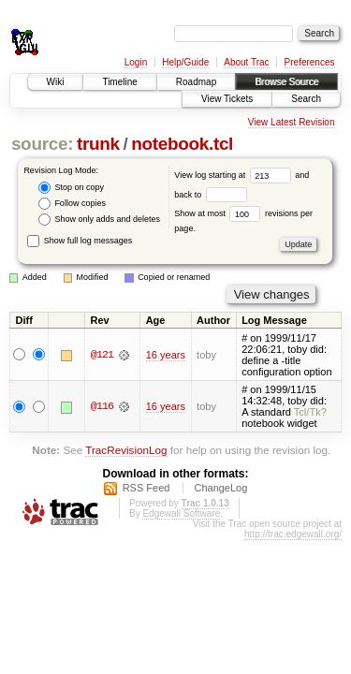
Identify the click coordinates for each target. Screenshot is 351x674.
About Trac (246, 62)
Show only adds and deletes (99, 219)
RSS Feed (146, 487)
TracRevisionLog (126, 450)
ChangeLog (220, 487)
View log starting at (234, 175)
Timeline (119, 82)
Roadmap (196, 82)
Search (306, 99)
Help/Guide (185, 62)
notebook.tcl (182, 144)
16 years (165, 354)
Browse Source (286, 82)
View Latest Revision (291, 122)
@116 (102, 406)
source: (42, 144)
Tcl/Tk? (310, 412)
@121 (102, 354)
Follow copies (72, 204)
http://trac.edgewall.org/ (293, 534)
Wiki (56, 82)
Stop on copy (71, 188)
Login (135, 62)
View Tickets (227, 99)
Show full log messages (79, 240)
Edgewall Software (181, 513)
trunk (98, 144)
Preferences (310, 62)
